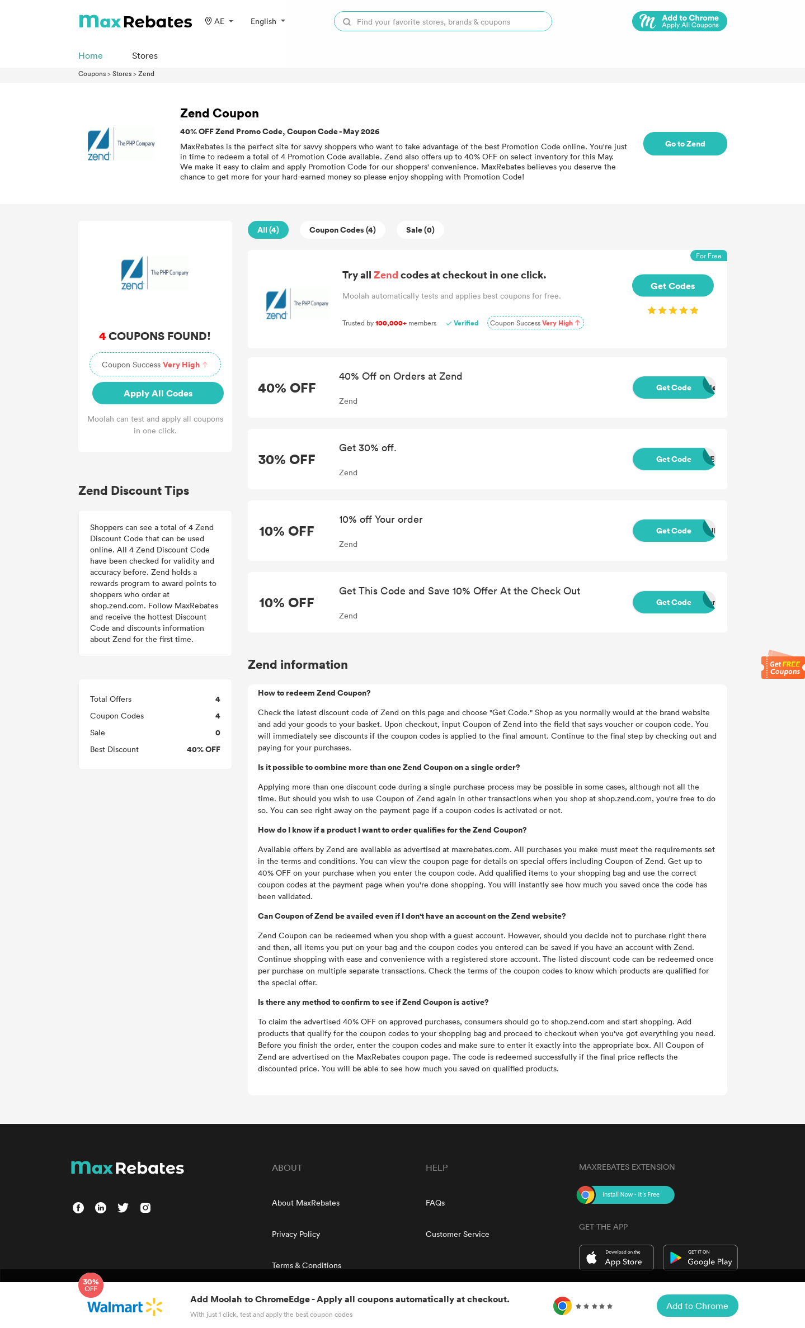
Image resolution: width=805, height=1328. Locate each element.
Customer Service (457, 1233)
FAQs (435, 1202)
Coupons (92, 73)
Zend (146, 73)
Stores (121, 73)
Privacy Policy (296, 1233)
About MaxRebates (306, 1202)
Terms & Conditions (306, 1265)
